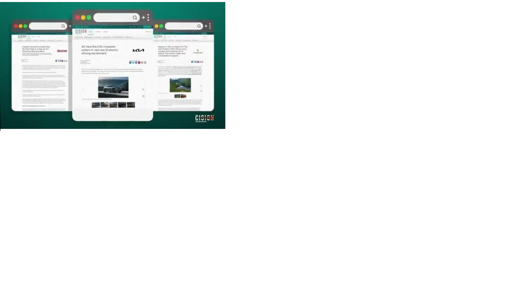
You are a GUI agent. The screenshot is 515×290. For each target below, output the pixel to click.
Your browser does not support (112, 65)
